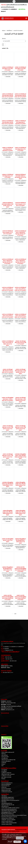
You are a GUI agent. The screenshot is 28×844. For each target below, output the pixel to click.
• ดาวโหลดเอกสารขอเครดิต (6, 792)
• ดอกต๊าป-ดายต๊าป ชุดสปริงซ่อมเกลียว (9, 822)
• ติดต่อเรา (3, 764)
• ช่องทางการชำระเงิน (5, 786)
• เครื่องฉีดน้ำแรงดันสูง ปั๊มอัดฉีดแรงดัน (9, 811)
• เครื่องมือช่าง (4, 796)
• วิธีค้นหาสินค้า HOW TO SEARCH (7, 774)
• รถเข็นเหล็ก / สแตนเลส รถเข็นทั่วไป (8, 820)
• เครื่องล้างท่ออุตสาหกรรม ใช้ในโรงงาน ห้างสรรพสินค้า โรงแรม (13, 815)
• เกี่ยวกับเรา (3, 754)
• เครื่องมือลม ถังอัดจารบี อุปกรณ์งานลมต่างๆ (10, 800)
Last (15, 613)
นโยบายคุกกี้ (4, 839)
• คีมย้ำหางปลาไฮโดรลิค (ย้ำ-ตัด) (7, 805)
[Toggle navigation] (26, 18)
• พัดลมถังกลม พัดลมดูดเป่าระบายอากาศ (9, 817)
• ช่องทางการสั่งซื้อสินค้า (6, 784)
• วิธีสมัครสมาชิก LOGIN (6, 790)
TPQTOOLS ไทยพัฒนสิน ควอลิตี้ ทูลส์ (13, 706)
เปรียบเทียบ (8, 76)
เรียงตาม (4, 38)
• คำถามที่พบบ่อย (4, 758)
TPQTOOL (9, 704)
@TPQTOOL (10, 708)
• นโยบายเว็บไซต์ (4, 755)
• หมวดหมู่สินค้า (4, 770)
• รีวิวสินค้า (3, 778)
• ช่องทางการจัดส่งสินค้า (6, 789)
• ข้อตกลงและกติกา (5, 756)
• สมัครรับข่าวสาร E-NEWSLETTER (8, 759)
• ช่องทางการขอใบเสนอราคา (6, 783)
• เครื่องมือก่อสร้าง (5, 806)
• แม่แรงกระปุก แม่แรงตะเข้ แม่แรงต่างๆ (9, 809)
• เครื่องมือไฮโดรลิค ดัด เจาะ (6, 803)
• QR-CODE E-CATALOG (6, 777)
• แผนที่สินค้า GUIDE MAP (6, 773)
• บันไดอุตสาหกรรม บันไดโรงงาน (7, 818)
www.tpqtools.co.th (10, 709)
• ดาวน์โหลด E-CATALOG (6, 776)
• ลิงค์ (2, 765)
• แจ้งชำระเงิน (3, 787)
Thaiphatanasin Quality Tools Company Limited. (17, 830)
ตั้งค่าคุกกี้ (10, 841)
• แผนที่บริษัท (3, 762)
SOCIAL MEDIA (4, 699)
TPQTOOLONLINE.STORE (10, 703)
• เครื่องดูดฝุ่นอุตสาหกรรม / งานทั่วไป (8, 812)
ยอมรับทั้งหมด (17, 841)
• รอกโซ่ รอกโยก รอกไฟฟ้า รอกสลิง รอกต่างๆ (10, 808)
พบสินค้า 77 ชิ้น (5, 48)
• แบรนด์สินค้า (4, 771)
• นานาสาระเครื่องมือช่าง (6, 761)
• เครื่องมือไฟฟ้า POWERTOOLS (7, 797)
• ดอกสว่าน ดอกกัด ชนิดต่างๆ (7, 821)
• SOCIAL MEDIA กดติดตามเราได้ (7, 752)
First (13, 613)
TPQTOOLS (8, 701)
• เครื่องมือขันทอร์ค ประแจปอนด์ (7, 799)
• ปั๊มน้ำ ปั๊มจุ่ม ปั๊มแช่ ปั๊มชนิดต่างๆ (7, 814)
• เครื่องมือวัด (3, 802)
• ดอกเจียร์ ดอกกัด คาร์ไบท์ (6, 824)
